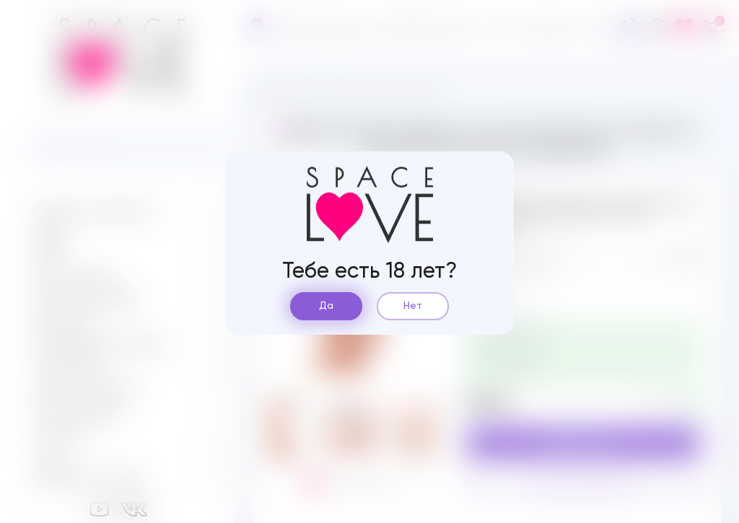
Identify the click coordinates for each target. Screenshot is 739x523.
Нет (412, 306)
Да (326, 306)
